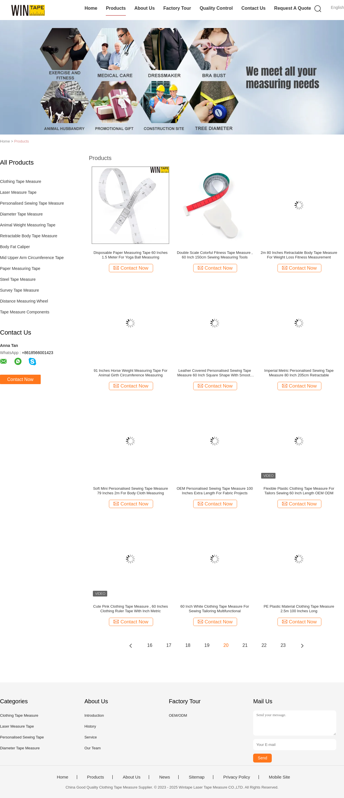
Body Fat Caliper (15, 246)
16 (150, 645)
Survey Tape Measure (19, 290)
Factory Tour (177, 8)
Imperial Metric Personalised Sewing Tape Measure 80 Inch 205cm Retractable (299, 372)
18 (187, 645)
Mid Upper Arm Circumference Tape (32, 257)
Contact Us (253, 8)
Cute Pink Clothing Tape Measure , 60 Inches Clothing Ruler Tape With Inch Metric (130, 608)
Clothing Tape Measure (20, 181)
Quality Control (216, 8)
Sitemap (196, 777)
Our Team (92, 748)
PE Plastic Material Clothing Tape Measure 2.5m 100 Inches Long (299, 608)
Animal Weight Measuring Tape (27, 225)
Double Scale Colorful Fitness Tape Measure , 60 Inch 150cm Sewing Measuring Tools (215, 254)
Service (90, 737)
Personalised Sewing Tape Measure (32, 203)
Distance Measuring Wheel (24, 301)
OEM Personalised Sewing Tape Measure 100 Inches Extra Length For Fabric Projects (215, 490)
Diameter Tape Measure (21, 214)
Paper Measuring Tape (20, 268)
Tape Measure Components (24, 312)
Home (91, 8)
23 (283, 645)
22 (264, 645)
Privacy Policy (236, 777)
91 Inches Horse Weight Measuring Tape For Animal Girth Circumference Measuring (131, 372)
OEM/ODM (178, 715)
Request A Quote (292, 8)
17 (168, 645)
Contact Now (20, 379)
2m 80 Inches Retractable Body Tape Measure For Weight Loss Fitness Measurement (299, 254)
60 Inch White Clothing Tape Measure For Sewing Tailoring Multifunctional (214, 608)
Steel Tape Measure (18, 279)
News (164, 777)
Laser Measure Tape (18, 192)
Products (116, 8)
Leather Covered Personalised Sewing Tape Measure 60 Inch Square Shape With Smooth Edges (214, 373)
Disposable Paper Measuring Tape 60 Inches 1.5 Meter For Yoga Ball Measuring (130, 254)
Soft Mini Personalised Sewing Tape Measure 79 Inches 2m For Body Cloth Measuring (130, 490)
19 (207, 645)
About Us (144, 8)
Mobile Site (279, 777)
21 (245, 645)
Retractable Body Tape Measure (28, 236)
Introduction (94, 715)
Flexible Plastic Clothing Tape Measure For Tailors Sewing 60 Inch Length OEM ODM (298, 490)
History (90, 726)
